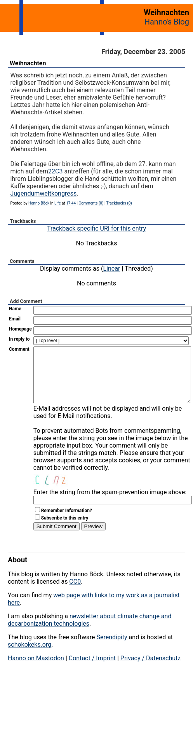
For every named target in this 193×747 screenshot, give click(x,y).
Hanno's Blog (166, 21)
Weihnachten (28, 63)
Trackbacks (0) (119, 203)
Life (57, 203)
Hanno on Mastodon (36, 670)
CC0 (75, 593)
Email (15, 319)
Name (15, 308)
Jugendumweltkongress (43, 193)
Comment (19, 349)
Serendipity (111, 649)
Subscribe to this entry (65, 529)
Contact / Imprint (92, 670)
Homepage (20, 329)
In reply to (19, 339)
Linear (111, 268)
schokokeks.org (29, 656)
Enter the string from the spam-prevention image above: (109, 503)
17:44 (71, 203)
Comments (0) (90, 203)
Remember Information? (66, 522)
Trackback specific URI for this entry (96, 228)
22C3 (55, 171)
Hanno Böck (38, 203)
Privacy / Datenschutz (150, 670)
